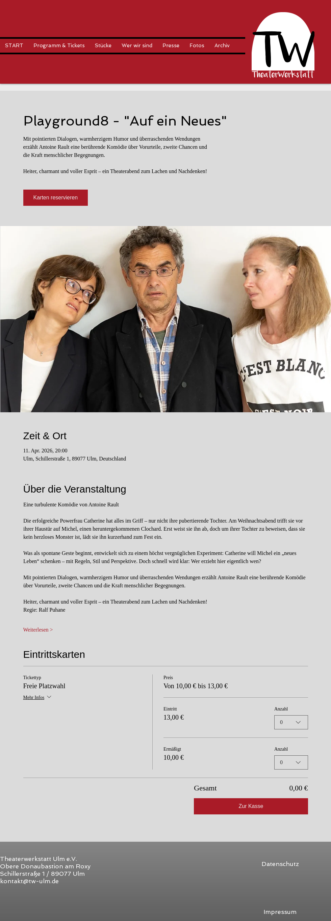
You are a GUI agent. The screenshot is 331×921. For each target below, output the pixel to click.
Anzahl (281, 708)
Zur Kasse (250, 806)
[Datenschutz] (280, 863)
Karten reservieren (55, 197)
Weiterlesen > (38, 630)
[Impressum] (280, 911)
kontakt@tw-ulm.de (29, 881)
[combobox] (291, 722)
